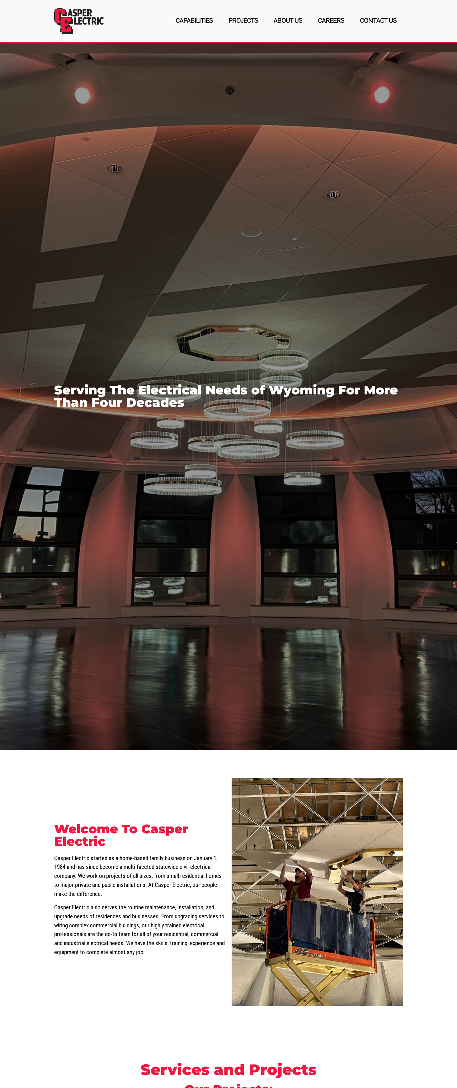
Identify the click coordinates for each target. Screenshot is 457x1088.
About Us (288, 20)
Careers (331, 20)
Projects (243, 20)
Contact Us (378, 20)
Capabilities (194, 20)
